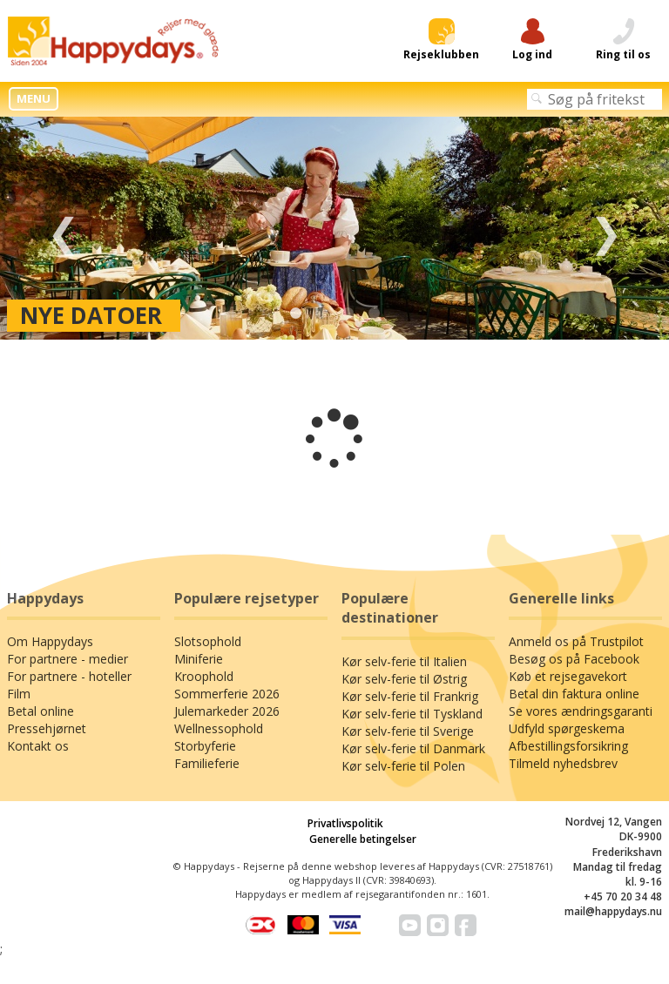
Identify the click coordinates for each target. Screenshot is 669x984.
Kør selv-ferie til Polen (403, 766)
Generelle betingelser (362, 839)
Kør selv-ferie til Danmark (413, 748)
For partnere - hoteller (69, 676)
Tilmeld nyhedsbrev (563, 763)
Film (18, 693)
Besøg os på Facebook (574, 658)
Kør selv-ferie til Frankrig (409, 696)
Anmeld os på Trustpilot (576, 641)
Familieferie (207, 763)
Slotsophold (207, 641)
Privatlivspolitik (345, 823)
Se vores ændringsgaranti (580, 711)
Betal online (40, 711)
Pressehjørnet (46, 728)
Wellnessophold (218, 728)
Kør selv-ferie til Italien (404, 661)
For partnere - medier (67, 658)
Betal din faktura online (574, 693)
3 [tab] (347, 313)
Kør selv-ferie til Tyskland (412, 713)
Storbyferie (205, 746)
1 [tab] (295, 313)
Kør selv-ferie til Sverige (407, 731)
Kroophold (203, 676)
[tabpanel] (334, 228)
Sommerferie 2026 (227, 693)
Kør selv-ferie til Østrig (404, 679)
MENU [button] (34, 98)
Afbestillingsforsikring (568, 746)
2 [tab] (321, 313)
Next (605, 228)
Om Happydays (50, 641)
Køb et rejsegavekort (568, 676)
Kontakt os (38, 746)
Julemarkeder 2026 (227, 711)
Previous (63, 228)
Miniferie (198, 658)
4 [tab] (373, 313)
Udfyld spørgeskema (567, 728)
